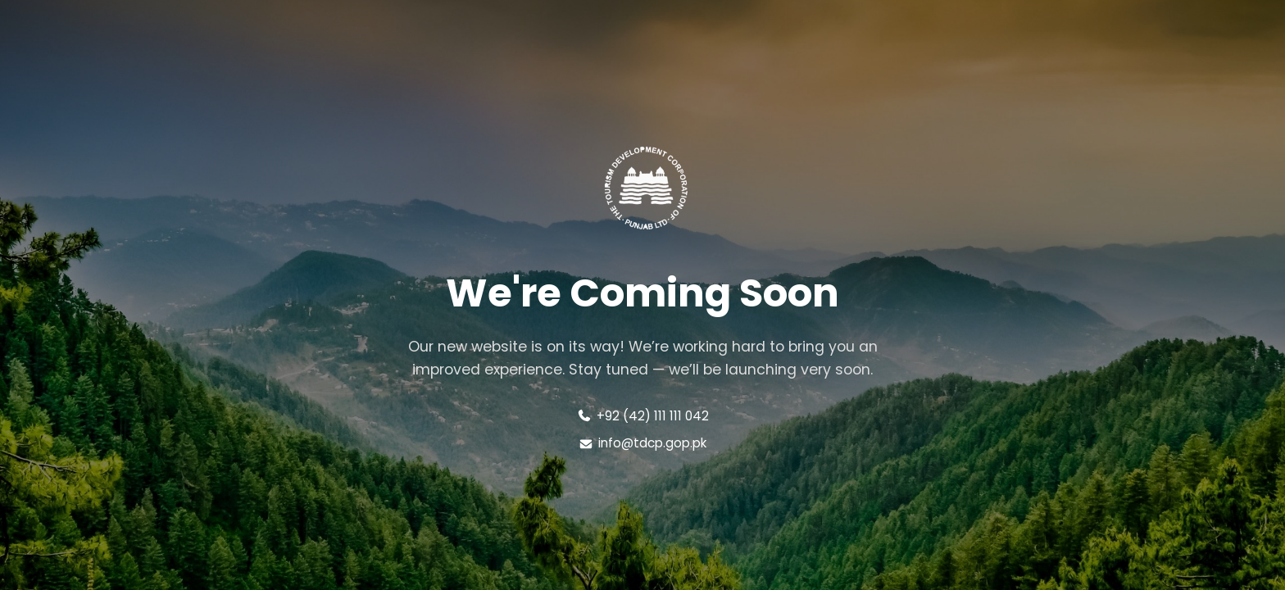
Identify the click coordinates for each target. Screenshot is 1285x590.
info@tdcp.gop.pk (642, 443)
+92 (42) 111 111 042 (643, 415)
